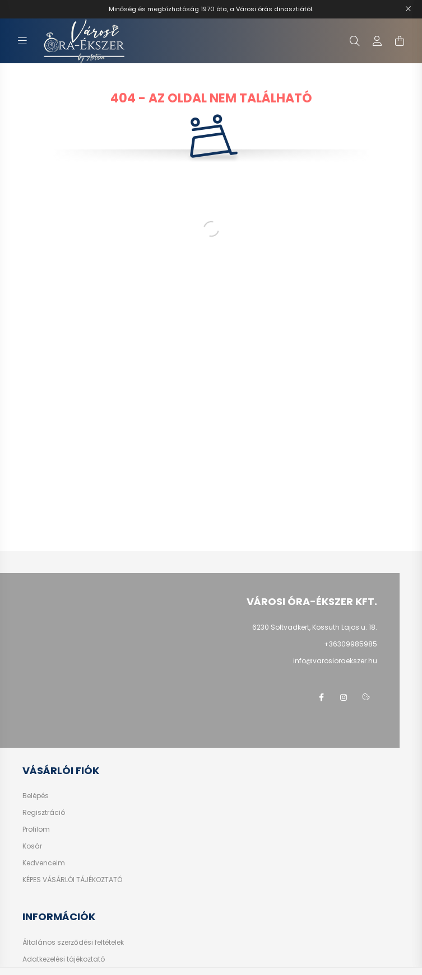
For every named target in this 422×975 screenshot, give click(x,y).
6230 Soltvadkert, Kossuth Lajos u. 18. (314, 627)
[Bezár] (408, 9)
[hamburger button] (22, 41)
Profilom (36, 829)
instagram (343, 697)
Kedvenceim (43, 863)
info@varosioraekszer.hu (335, 660)
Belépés (35, 796)
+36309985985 (350, 644)
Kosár (32, 846)
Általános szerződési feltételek (73, 942)
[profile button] (377, 41)
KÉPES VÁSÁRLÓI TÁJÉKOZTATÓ (72, 880)
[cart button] (399, 41)
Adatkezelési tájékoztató (63, 959)
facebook (321, 697)
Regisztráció (43, 813)
